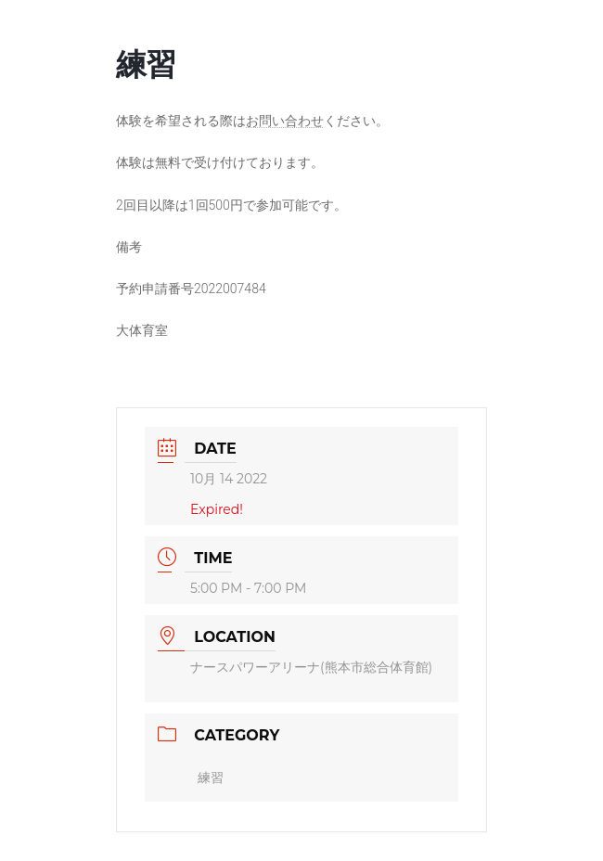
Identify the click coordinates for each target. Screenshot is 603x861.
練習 (211, 777)
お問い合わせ (285, 120)
